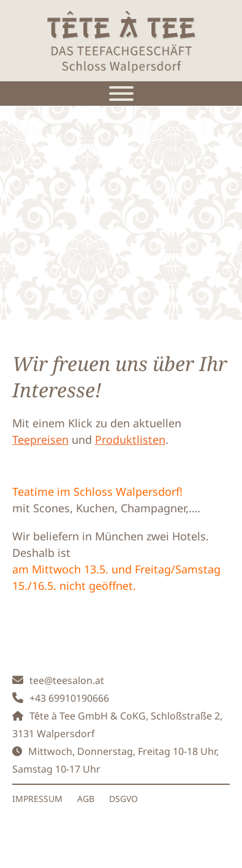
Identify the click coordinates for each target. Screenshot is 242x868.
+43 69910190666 (69, 698)
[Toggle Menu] (121, 93)
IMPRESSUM (37, 798)
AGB (85, 798)
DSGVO (123, 798)
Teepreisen (40, 439)
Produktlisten (130, 439)
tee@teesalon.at (66, 680)
